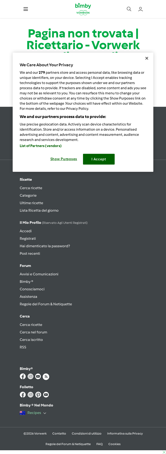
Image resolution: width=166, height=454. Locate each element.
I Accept (98, 159)
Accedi (26, 231)
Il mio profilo (53, 222)
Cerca (25, 316)
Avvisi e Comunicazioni (39, 274)
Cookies (114, 444)
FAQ (99, 444)
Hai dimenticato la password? (45, 246)
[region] (83, 112)
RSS (23, 347)
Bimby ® (26, 281)
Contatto (59, 434)
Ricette (26, 179)
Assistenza (28, 296)
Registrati (28, 238)
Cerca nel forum (33, 332)
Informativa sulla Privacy (125, 434)
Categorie (28, 195)
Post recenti (30, 253)
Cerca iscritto (31, 339)
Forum (25, 265)
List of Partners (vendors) (41, 146)
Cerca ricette (31, 188)
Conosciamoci (32, 289)
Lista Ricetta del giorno (39, 210)
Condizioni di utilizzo (87, 434)
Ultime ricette (31, 203)
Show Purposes (63, 159)
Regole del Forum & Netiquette (46, 304)
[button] (26, 9)
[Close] (147, 58)
